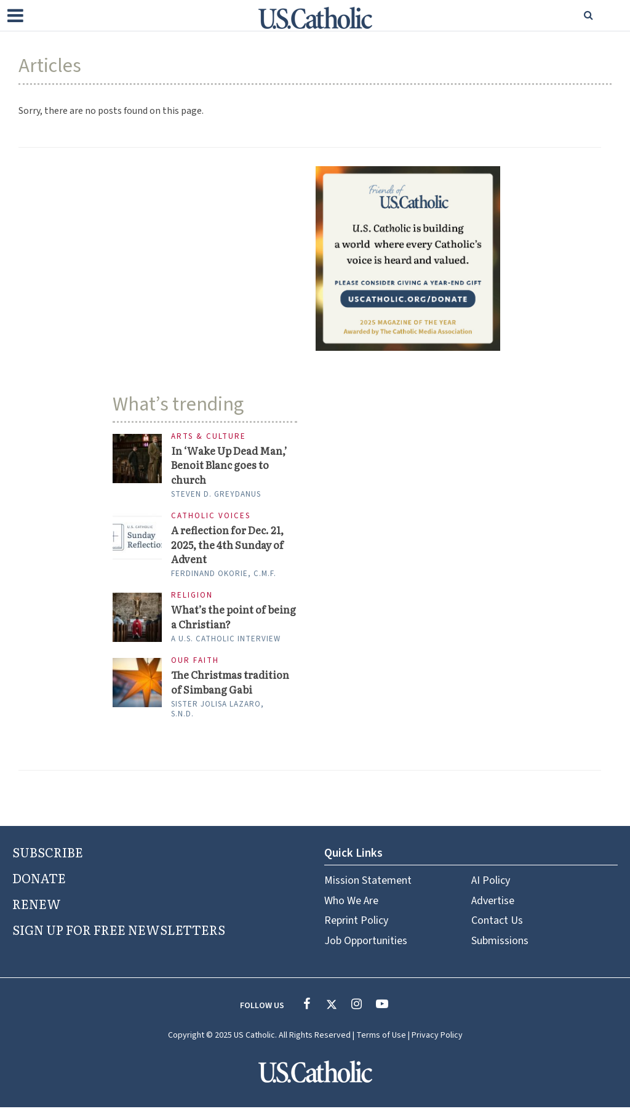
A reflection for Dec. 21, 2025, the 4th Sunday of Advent (229, 547)
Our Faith (195, 666)
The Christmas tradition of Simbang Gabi (232, 688)
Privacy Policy (437, 1042)
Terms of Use (381, 1042)
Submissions (499, 947)
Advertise (492, 907)
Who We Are (351, 907)
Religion (192, 600)
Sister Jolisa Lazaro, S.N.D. (217, 715)
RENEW (36, 909)
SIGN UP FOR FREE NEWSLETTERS (118, 935)
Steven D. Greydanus (216, 496)
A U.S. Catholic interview (226, 644)
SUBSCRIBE (47, 858)
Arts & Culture (208, 436)
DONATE (39, 884)
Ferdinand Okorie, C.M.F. (223, 577)
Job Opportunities (365, 947)
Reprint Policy (356, 927)
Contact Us (497, 927)
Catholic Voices (210, 518)
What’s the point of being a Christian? (219, 621)
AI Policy (490, 887)
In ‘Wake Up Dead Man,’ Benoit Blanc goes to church (232, 466)
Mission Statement (368, 887)
